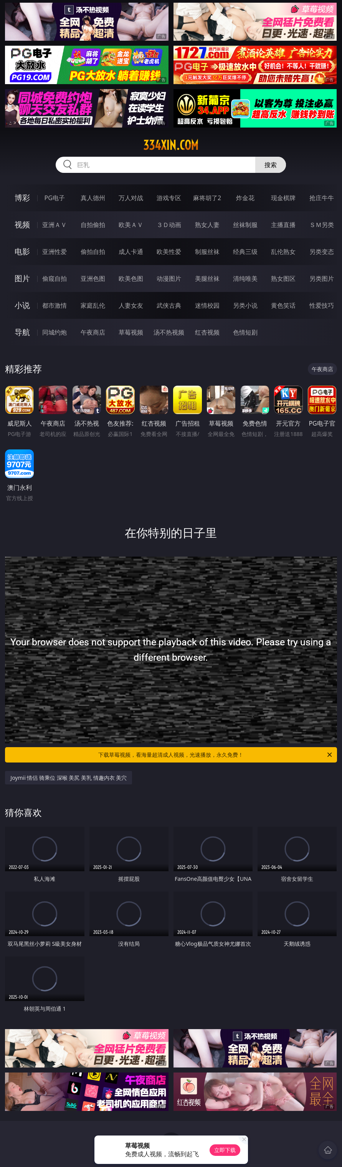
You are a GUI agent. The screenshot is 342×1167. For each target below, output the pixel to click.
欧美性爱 (169, 251)
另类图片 (321, 278)
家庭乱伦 (93, 305)
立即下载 (225, 1150)
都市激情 (54, 305)
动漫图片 (169, 278)
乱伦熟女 (283, 251)
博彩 (22, 197)
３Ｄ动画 (169, 224)
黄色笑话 (283, 305)
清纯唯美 (245, 278)
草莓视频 (131, 332)
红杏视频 (207, 332)
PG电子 (55, 198)
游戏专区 (169, 198)
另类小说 (245, 305)
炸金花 (245, 198)
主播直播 (283, 224)
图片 (22, 278)
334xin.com (170, 145)
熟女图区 (283, 278)
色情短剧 (245, 332)
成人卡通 (131, 251)
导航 (22, 332)
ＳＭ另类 (321, 224)
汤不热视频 (169, 332)
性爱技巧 (321, 305)
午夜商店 (93, 332)
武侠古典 (169, 305)
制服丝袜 (207, 251)
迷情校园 (207, 305)
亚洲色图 (93, 278)
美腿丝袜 (207, 278)
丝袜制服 (245, 224)
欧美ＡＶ (131, 224)
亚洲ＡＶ (54, 224)
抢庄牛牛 (321, 198)
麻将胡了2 (207, 198)
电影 (22, 251)
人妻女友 (131, 305)
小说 (22, 305)
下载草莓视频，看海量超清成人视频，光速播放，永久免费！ (215, 754)
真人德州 (93, 198)
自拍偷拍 (93, 224)
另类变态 (321, 251)
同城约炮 (54, 332)
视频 (22, 224)
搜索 (270, 165)
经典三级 (245, 251)
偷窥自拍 (54, 278)
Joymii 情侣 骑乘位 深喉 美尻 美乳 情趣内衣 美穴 (68, 777)
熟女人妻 (207, 224)
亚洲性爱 (54, 251)
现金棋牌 (283, 198)
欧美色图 (131, 278)
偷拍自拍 (93, 251)
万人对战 (131, 198)
